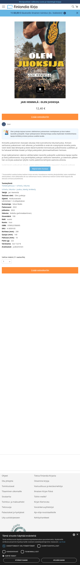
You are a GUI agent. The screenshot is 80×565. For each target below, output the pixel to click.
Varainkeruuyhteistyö (44, 507)
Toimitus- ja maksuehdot (13, 502)
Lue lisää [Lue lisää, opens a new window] (62, 542)
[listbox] (74, 534)
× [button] (77, 534)
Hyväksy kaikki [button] (21, 560)
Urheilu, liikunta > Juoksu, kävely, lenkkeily (19, 189)
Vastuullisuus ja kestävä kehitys (48, 486)
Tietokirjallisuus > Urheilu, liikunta (16, 186)
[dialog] (40, 548)
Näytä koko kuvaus (40, 169)
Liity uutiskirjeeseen (11, 517)
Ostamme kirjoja (41, 481)
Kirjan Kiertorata (41, 502)
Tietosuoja (6, 507)
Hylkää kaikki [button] (59, 560)
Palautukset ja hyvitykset (13, 512)
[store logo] (22, 7)
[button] (40, 556)
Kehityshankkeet (41, 517)
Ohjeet (5, 475)
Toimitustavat (8, 486)
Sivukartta (6, 496)
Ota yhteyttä (7, 481)
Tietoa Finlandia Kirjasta (45, 475)
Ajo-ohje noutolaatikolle (45, 512)
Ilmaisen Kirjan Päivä (43, 491)
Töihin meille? (40, 496)
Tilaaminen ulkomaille (12, 491)
